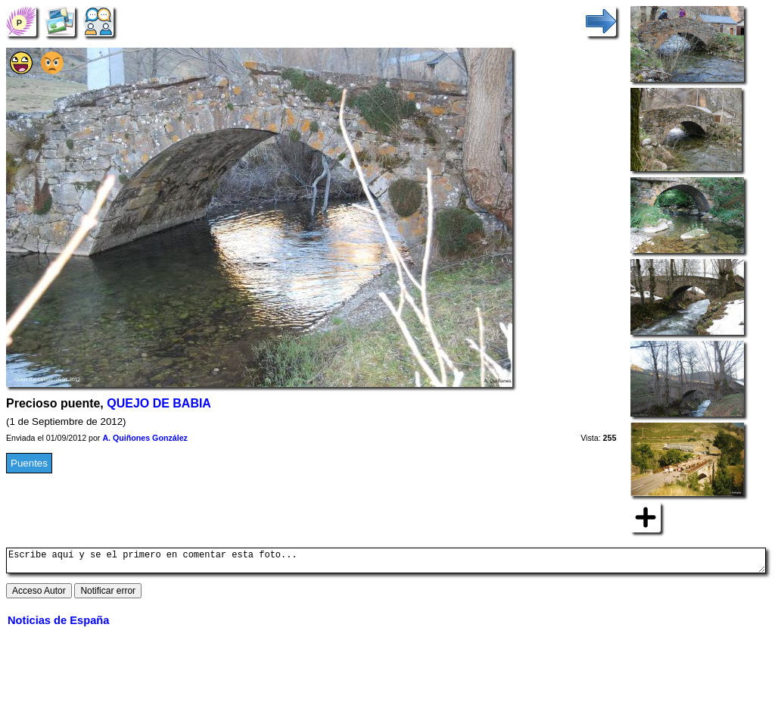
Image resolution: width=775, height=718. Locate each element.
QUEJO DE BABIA (159, 403)
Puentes (29, 463)
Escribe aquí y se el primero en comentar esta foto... (386, 563)
